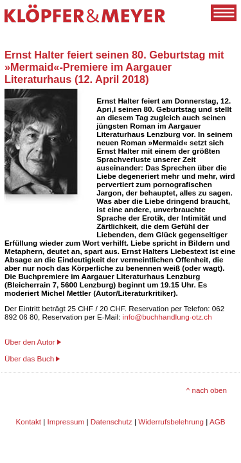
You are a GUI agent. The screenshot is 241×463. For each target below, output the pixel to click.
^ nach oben (206, 390)
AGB (218, 421)
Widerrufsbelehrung (171, 421)
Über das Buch (29, 358)
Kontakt (28, 421)
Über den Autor (29, 342)
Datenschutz (111, 421)
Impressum (66, 421)
